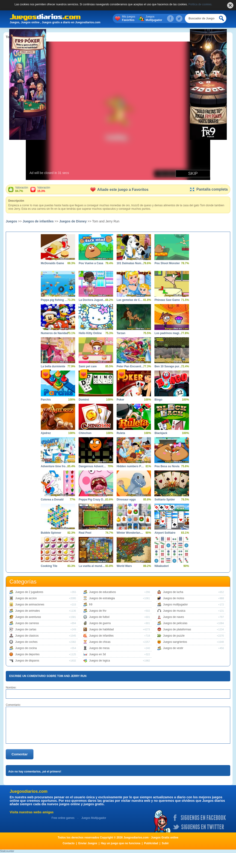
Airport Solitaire (164, 532)
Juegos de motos (173, 598)
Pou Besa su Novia (166, 466)
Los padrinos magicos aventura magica (168, 333)
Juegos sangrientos (175, 641)
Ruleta (121, 433)
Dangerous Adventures (92, 466)
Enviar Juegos (87, 843)
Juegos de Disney (73, 221)
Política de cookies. (200, 4)
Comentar (20, 754)
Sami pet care (88, 366)
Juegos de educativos (102, 592)
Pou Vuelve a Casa (91, 263)
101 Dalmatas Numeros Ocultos (130, 263)
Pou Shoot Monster (167, 263)
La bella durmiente (53, 366)
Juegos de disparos (27, 660)
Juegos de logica (99, 660)
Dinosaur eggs (126, 499)
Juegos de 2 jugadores (29, 592)
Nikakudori (161, 566)
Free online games (63, 818)
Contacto (69, 843)
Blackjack (160, 433)
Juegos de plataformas (177, 629)
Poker (120, 399)
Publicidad (151, 843)
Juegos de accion (26, 598)
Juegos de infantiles (38, 221)
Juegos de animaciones (29, 604)
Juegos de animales (27, 610)
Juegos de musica (174, 610)
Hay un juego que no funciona (120, 843)
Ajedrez (46, 433)
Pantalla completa (208, 189)
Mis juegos (128, 18)
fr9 (90, 604)
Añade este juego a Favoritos (119, 189)
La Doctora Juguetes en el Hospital (92, 300)
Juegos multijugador (175, 604)
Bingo (158, 399)
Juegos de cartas (25, 629)
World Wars (124, 566)
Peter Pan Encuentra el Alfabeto (130, 366)
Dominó (84, 399)
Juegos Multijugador (93, 818)
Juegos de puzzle (174, 635)
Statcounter (7, 851)
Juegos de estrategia (102, 598)
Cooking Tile (49, 566)
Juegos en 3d (97, 654)
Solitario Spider (164, 499)
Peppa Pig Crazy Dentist (92, 499)
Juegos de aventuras (28, 617)
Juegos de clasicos (26, 635)
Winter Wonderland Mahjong (130, 532)
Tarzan (121, 333)
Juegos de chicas (100, 641)
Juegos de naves (173, 617)
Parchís (46, 399)
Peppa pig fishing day (54, 300)
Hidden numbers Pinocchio (130, 466)
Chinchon (85, 433)
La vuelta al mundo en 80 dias (92, 566)
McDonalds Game (52, 263)
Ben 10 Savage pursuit (168, 366)
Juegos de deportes (27, 654)
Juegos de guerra (100, 623)
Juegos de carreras (27, 623)
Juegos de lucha (173, 592)
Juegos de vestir (173, 648)
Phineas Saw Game (167, 300)
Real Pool (85, 532)
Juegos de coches (26, 641)
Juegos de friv (97, 610)
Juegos (154, 18)
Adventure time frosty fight (54, 466)
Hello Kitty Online (90, 333)
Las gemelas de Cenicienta (130, 300)
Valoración (21, 189)
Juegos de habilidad (101, 629)
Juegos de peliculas (175, 623)
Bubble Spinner (51, 532)
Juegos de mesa (99, 648)
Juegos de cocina (26, 648)
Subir (165, 843)
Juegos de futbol (99, 617)
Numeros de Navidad (54, 333)
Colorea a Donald (52, 499)
